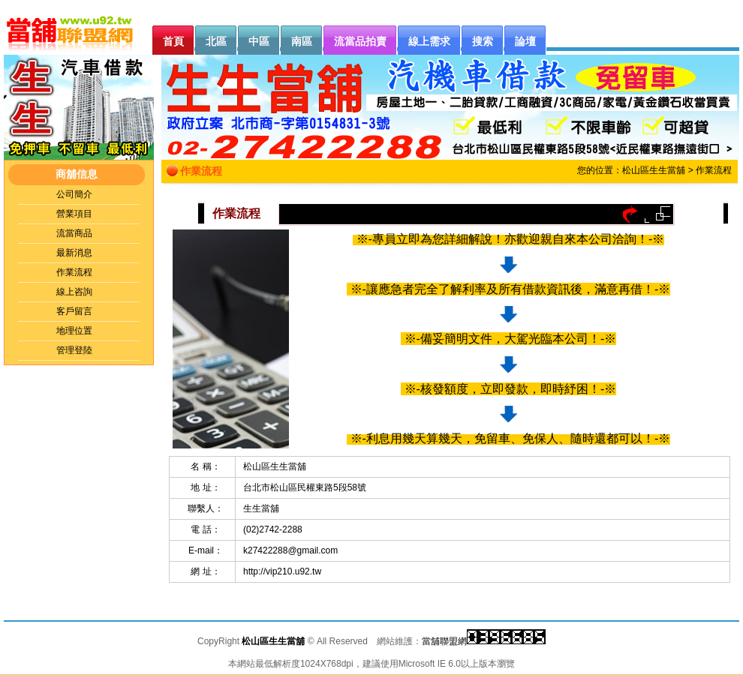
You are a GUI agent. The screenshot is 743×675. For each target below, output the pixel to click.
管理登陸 (74, 350)
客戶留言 (74, 311)
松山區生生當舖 (653, 170)
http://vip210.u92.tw (282, 571)
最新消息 (74, 253)
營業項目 (74, 213)
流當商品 (74, 233)
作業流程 (74, 272)
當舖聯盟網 (444, 641)
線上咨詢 (74, 291)
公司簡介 (74, 194)
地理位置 (74, 331)
